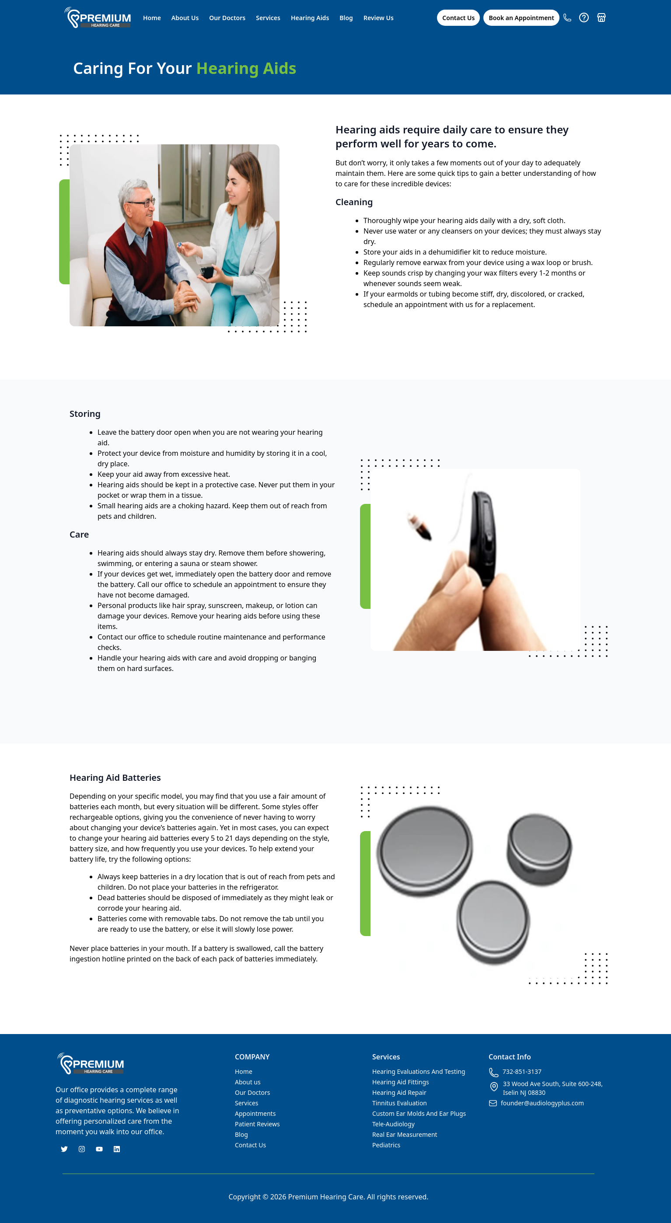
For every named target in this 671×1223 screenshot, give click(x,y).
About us (248, 1082)
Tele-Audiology (393, 1124)
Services (268, 18)
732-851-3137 (515, 1072)
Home (152, 18)
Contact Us (458, 18)
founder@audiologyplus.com (536, 1103)
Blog (346, 18)
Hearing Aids (310, 18)
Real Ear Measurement (404, 1134)
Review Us (378, 18)
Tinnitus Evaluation (399, 1103)
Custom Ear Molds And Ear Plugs (419, 1113)
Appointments (255, 1113)
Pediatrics (386, 1145)
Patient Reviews (257, 1124)
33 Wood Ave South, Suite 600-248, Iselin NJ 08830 (546, 1088)
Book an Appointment (521, 18)
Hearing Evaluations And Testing (418, 1071)
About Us (185, 18)
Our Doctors (227, 18)
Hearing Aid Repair (399, 1092)
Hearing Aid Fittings (400, 1082)
